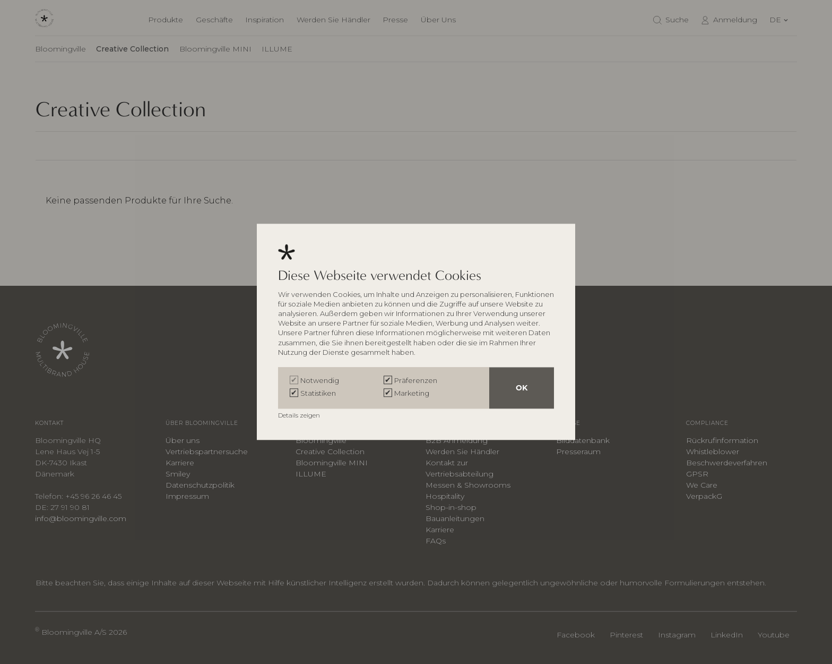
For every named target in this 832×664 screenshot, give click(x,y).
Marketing (411, 393)
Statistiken (318, 393)
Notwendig (319, 381)
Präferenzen (415, 381)
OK (521, 388)
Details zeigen (300, 416)
